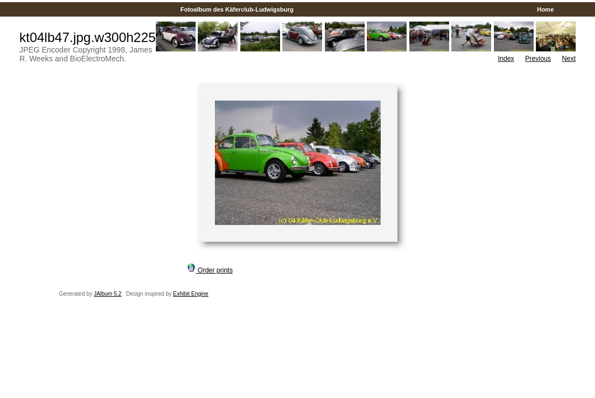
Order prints (210, 270)
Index (506, 58)
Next (569, 58)
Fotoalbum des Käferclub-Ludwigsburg (237, 9)
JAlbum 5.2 (108, 294)
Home (545, 9)
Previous (538, 58)
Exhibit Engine (190, 294)
